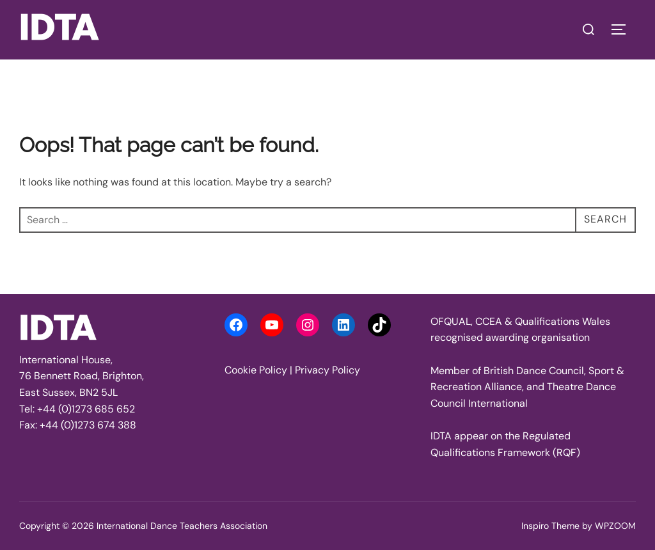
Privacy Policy (327, 370)
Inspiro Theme (550, 525)
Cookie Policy (256, 370)
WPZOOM (615, 525)
